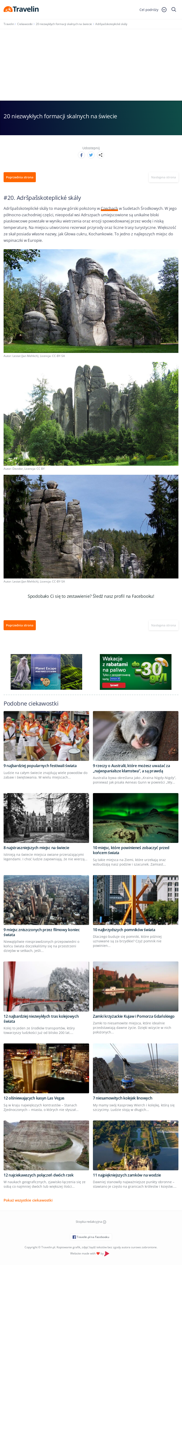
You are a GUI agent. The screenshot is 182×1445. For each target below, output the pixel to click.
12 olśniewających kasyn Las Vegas (34, 1098)
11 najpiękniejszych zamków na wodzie (127, 1175)
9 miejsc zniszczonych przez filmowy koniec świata (42, 932)
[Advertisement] (91, 64)
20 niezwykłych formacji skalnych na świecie (64, 24)
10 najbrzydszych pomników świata (124, 929)
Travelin (9, 24)
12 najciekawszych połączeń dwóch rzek (39, 1175)
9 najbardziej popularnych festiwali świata (40, 765)
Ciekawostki (24, 24)
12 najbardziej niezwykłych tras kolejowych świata (41, 1019)
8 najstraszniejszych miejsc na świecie (36, 847)
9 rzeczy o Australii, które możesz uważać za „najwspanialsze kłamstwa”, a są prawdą (131, 768)
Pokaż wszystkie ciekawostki (28, 1200)
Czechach (109, 208)
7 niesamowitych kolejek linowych (122, 1098)
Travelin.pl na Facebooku (91, 1237)
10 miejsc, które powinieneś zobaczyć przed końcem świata (131, 850)
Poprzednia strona (19, 177)
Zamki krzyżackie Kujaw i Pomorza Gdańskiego (134, 1016)
